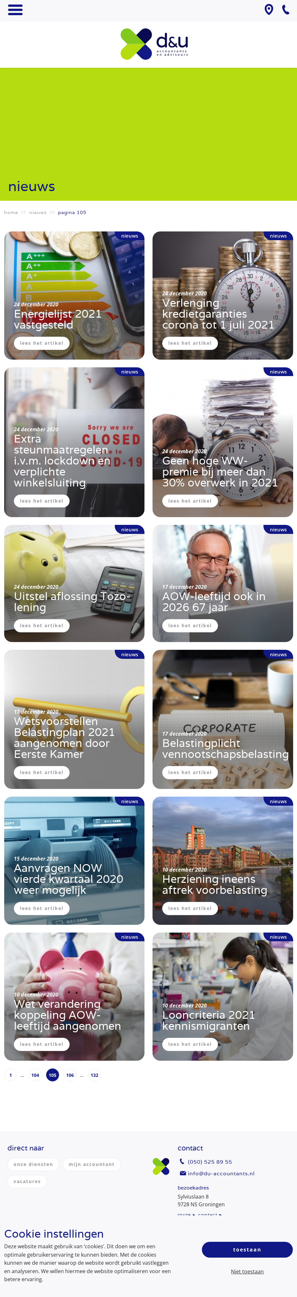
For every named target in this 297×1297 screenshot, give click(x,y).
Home (11, 212)
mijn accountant (92, 1164)
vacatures (27, 1181)
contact (207, 1215)
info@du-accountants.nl (221, 1173)
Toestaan (247, 1249)
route (184, 1215)
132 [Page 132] (94, 1075)
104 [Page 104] (35, 1075)
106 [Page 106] (70, 1075)
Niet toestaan (247, 1271)
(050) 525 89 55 (210, 1162)
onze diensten (33, 1164)
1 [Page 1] (10, 1075)
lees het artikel (42, 343)
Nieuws (38, 212)
